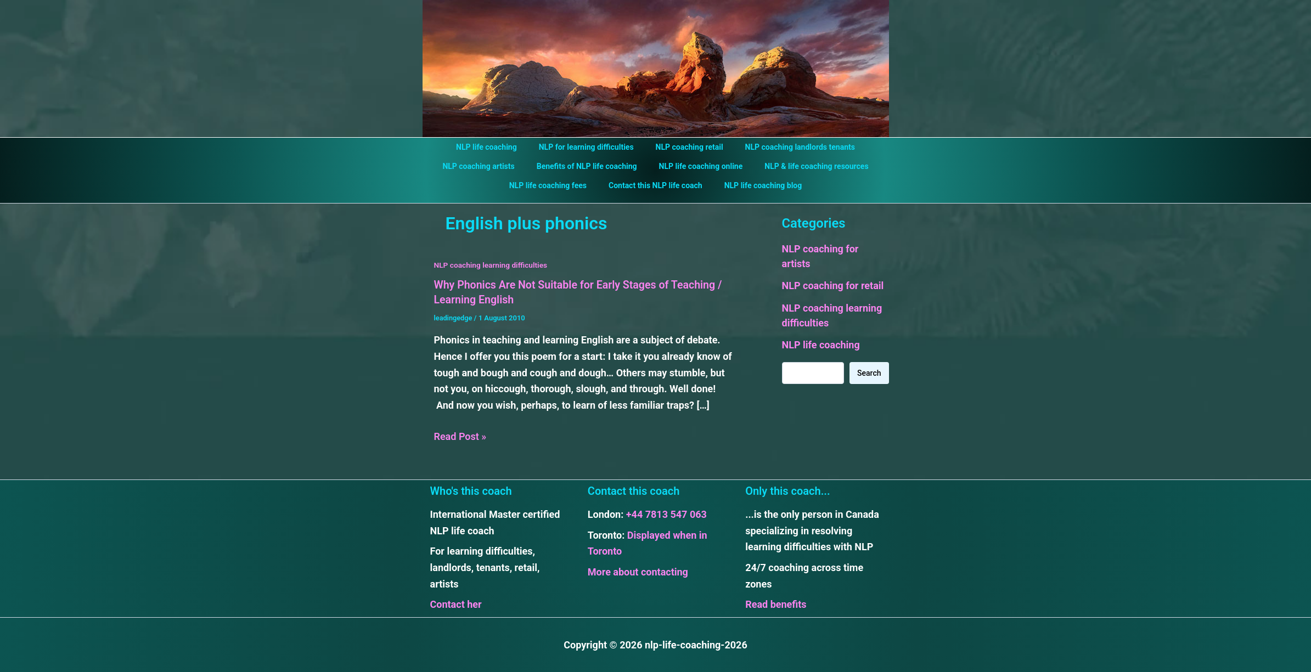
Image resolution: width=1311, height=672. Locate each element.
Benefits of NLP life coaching (590, 166)
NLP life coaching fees (554, 185)
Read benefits (775, 603)
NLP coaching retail (686, 147)
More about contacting (638, 571)
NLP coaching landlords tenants (790, 147)
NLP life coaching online (698, 166)
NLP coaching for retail (833, 285)
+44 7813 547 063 (666, 513)
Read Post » (460, 436)
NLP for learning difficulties (589, 147)
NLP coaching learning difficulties (492, 265)
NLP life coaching (496, 147)
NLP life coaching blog (757, 185)
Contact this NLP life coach (655, 185)
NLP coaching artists (488, 166)
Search (869, 373)
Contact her (456, 603)
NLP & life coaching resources (806, 166)
